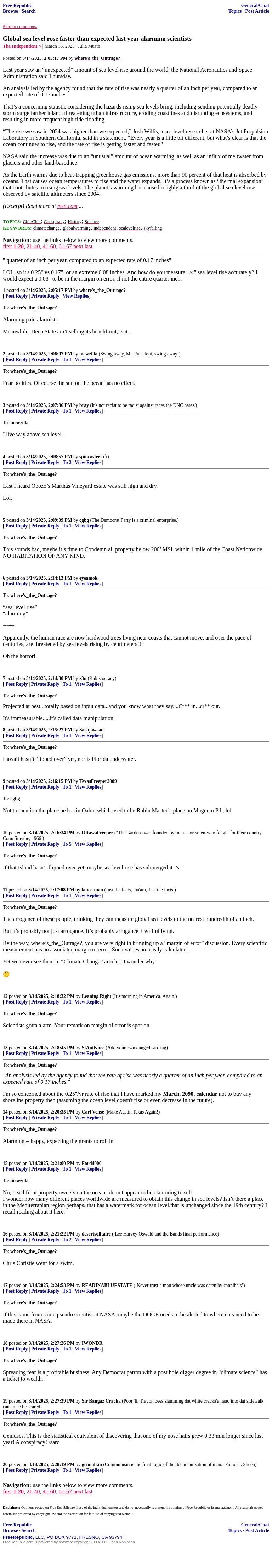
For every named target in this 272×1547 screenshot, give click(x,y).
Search (29, 11)
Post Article (257, 11)
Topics (235, 11)
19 (5, 1401)
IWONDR (92, 1343)
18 (5, 1343)
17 (5, 1285)
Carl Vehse (93, 1112)
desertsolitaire (96, 1234)
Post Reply (17, 296)
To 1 (67, 359)
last (88, 246)
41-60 (49, 246)
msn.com (67, 206)
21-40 (33, 246)
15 (5, 1163)
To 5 (67, 844)
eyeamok (88, 578)
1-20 (18, 246)
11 (5, 890)
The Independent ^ (22, 46)
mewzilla (88, 354)
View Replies (76, 296)
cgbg (84, 520)
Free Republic (17, 5)
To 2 (67, 462)
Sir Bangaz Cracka (101, 1401)
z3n (82, 678)
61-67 (65, 246)
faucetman (92, 890)
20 (5, 1464)
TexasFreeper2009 (98, 781)
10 (5, 832)
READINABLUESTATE (107, 1285)
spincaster (89, 456)
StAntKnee (93, 1047)
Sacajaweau (91, 730)
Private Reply (45, 296)
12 (5, 996)
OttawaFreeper (97, 832)
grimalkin (92, 1464)
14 (5, 1112)
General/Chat (255, 5)
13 (5, 1047)
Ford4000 (92, 1163)
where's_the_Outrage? (102, 290)
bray (84, 405)
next (78, 246)
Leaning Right (96, 996)
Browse (10, 11)
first (7, 246)
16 (5, 1234)
